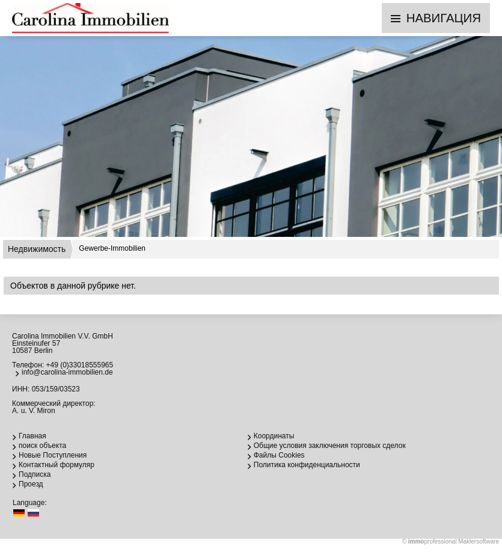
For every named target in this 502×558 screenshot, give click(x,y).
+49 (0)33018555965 (79, 365)
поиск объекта (42, 445)
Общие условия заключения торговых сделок (330, 445)
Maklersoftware (478, 541)
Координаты (274, 436)
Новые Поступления (53, 455)
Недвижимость (37, 249)
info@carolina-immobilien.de (67, 372)
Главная (32, 436)
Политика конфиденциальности (307, 465)
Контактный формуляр (56, 465)
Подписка (35, 474)
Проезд (31, 484)
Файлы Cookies (279, 455)
